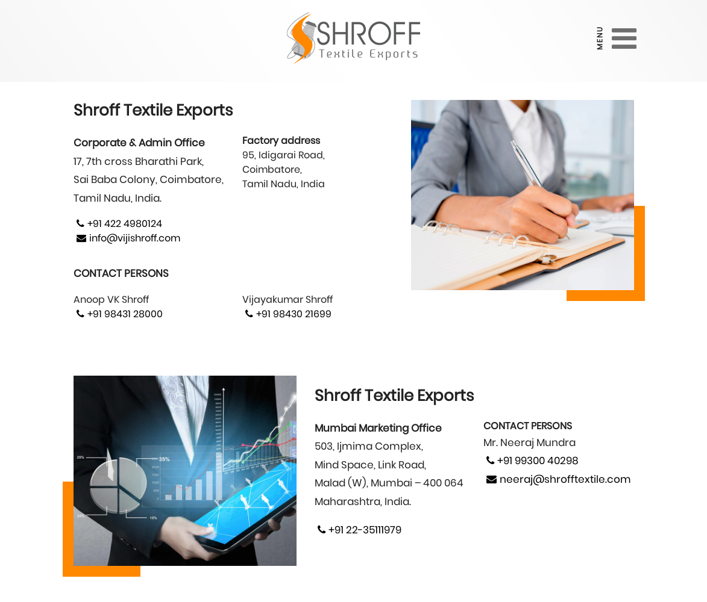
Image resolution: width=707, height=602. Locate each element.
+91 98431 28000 (118, 314)
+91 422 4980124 (118, 224)
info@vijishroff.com (127, 238)
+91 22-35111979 (358, 530)
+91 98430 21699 (287, 314)
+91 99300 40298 (531, 460)
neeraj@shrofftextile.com (557, 479)
